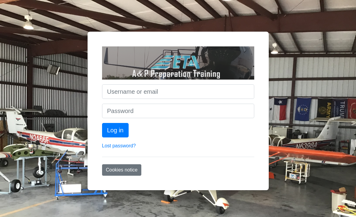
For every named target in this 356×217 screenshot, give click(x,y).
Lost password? (119, 145)
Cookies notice (122, 169)
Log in (115, 130)
